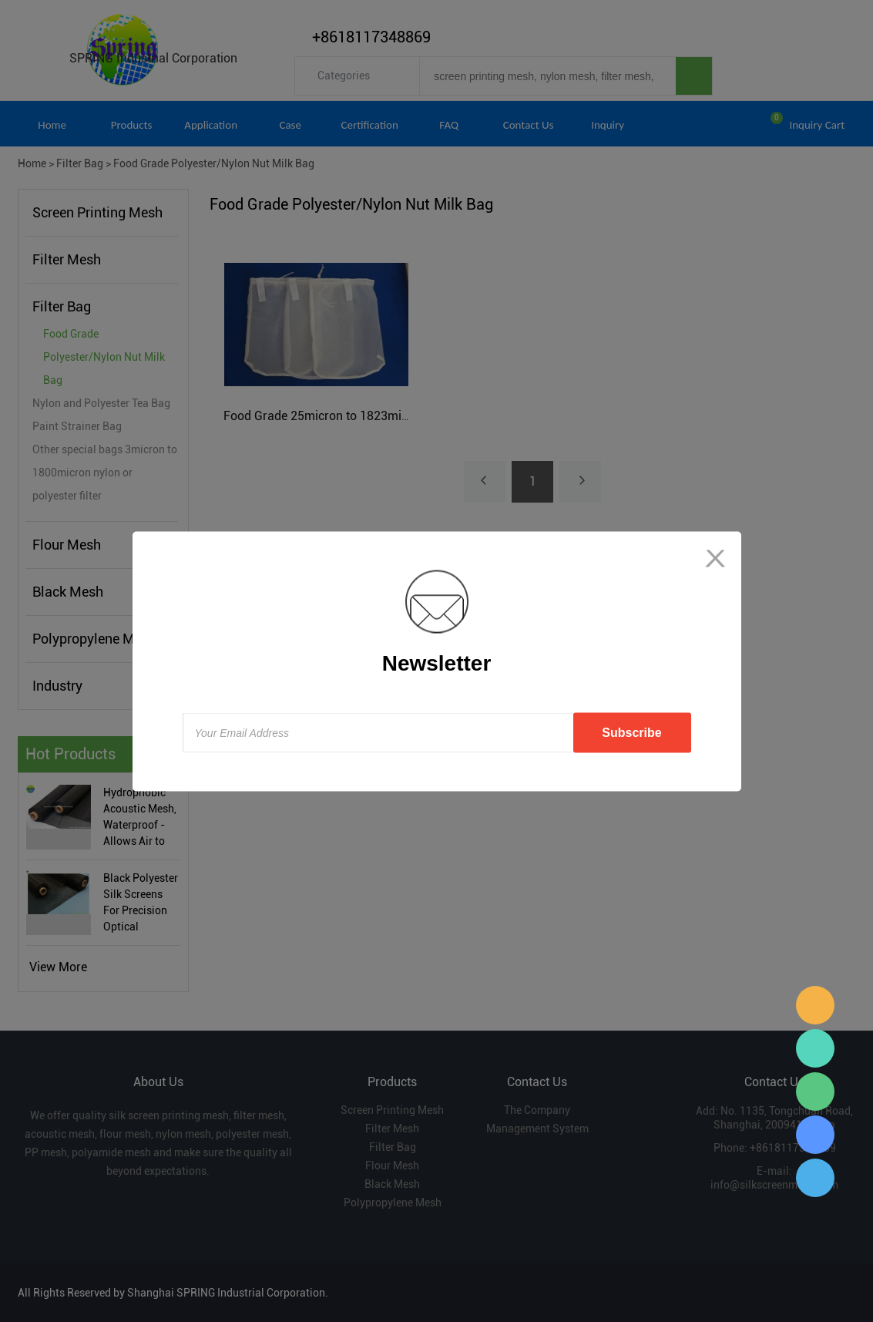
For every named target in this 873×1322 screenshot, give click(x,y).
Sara (815, 1005)
